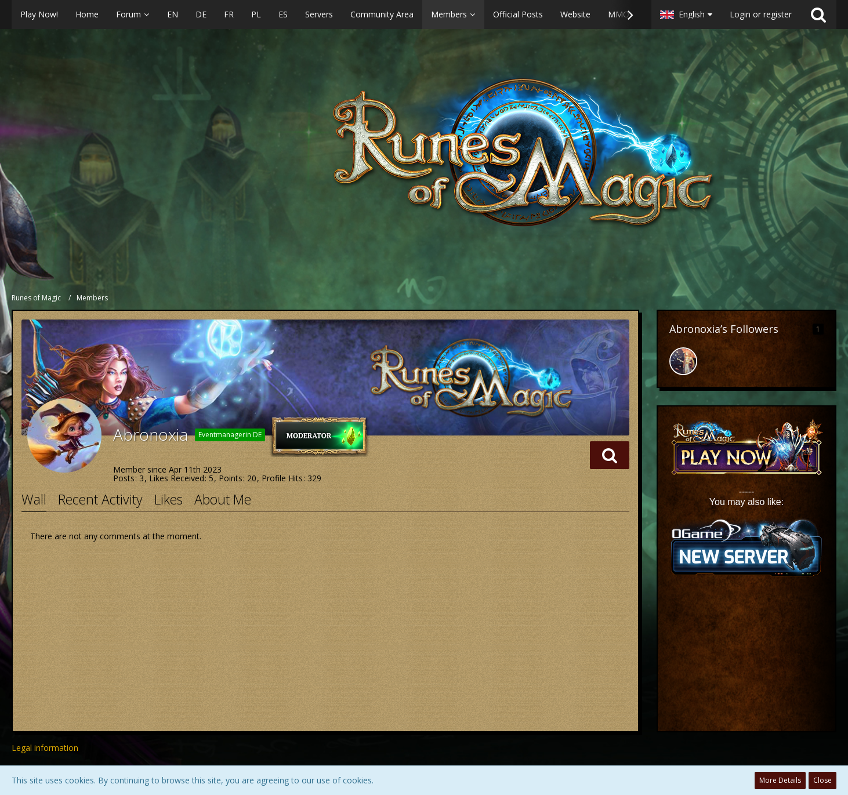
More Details (780, 780)
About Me (222, 499)
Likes (168, 499)
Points (230, 478)
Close (822, 780)
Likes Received (176, 478)
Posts (124, 478)
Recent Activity (100, 499)
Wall (33, 499)
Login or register (761, 14)
